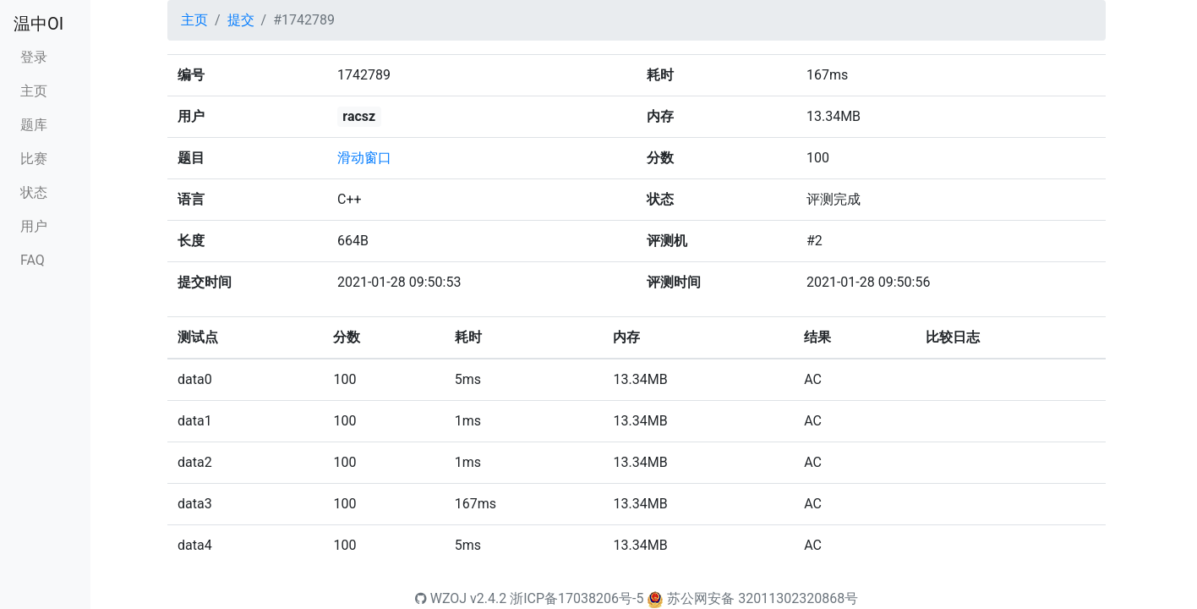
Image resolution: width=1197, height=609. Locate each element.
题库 (33, 125)
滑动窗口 (364, 158)
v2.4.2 (488, 598)
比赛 (33, 159)
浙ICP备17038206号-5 (576, 598)
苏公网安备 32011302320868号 (762, 598)
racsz (358, 116)
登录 (33, 57)
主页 (33, 91)
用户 (33, 226)
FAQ (32, 260)
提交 (240, 20)
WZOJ (441, 598)
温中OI (38, 24)
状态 (33, 192)
